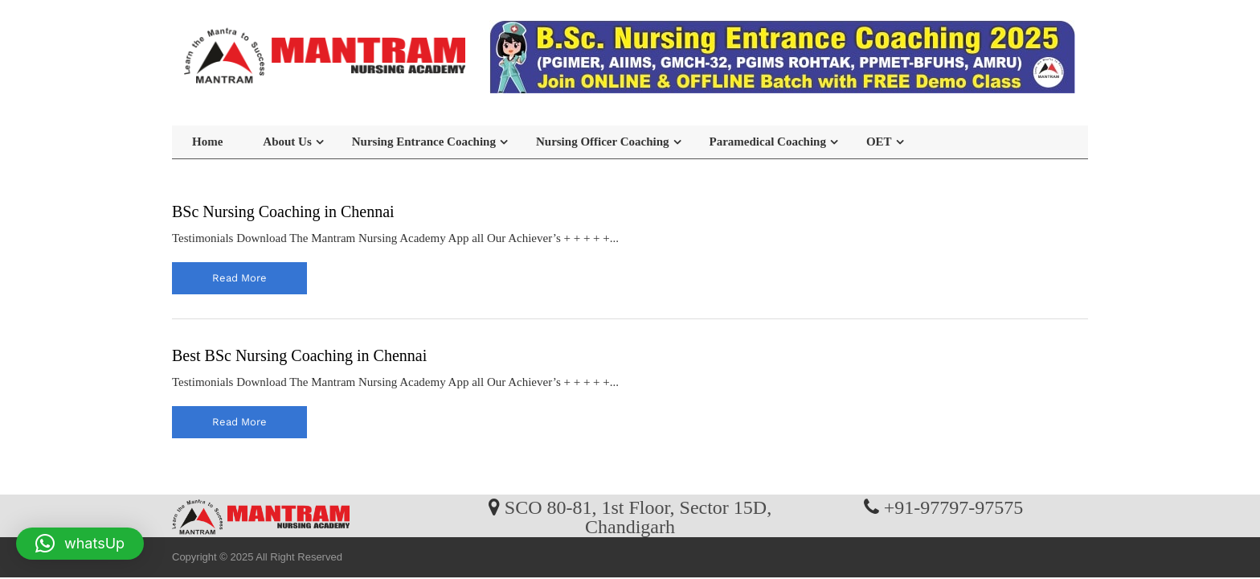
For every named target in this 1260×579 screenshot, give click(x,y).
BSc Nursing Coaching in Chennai (283, 211)
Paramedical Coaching (768, 141)
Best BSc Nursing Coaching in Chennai (299, 355)
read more (239, 278)
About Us (287, 141)
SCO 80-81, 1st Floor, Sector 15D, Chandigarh (638, 516)
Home (207, 141)
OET (879, 141)
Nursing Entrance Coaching (424, 141)
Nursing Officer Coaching (602, 141)
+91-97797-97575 (954, 506)
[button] (80, 544)
